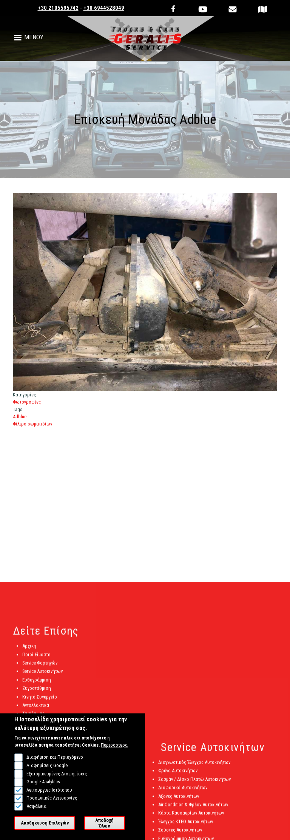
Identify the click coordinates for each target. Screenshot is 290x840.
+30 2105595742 (58, 8)
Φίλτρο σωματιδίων (32, 424)
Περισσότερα (114, 752)
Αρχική (29, 649)
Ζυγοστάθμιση (36, 692)
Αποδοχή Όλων (104, 829)
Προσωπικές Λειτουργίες (51, 805)
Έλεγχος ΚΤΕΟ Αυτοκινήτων (185, 825)
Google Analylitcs (43, 788)
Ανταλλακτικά (35, 709)
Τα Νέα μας (33, 717)
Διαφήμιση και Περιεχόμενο (54, 764)
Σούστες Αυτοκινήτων (180, 833)
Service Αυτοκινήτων (42, 675)
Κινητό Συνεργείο (39, 700)
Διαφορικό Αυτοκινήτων (182, 791)
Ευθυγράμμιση (36, 683)
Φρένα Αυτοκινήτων (177, 774)
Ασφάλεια (36, 813)
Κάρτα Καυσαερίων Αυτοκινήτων (191, 816)
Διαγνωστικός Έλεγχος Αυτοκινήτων (194, 766)
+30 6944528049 (103, 8)
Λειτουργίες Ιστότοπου (49, 796)
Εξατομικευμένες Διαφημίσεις (56, 780)
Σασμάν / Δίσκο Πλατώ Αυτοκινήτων (194, 783)
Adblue (19, 416)
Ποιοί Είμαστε (36, 658)
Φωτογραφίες (27, 402)
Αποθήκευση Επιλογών (45, 829)
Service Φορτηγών (39, 666)
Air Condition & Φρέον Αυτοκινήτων (193, 808)
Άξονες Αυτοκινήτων (178, 800)
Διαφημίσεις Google (47, 772)
